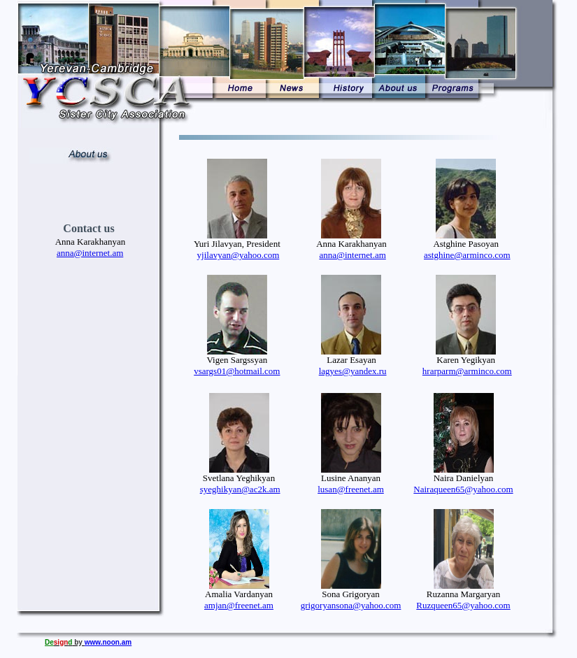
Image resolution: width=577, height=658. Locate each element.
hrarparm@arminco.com (467, 371)
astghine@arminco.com (467, 255)
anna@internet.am (352, 255)
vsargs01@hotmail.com (237, 371)
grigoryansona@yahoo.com (351, 605)
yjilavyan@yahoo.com (238, 255)
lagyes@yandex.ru (353, 371)
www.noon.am (108, 642)
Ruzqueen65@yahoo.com (463, 605)
